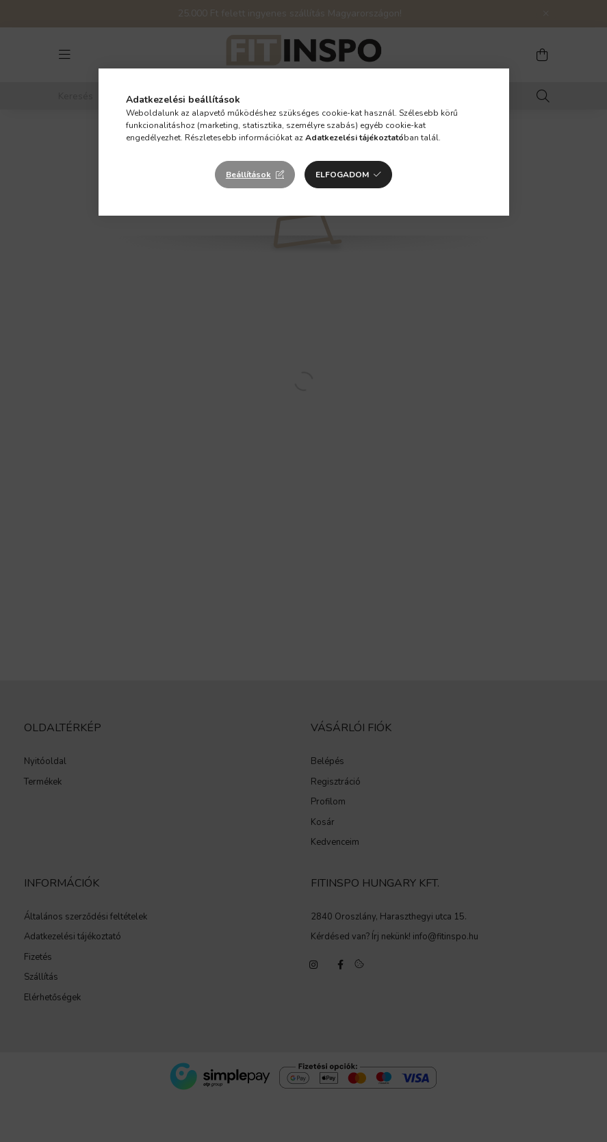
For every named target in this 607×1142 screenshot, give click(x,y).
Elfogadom (342, 174)
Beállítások (248, 174)
